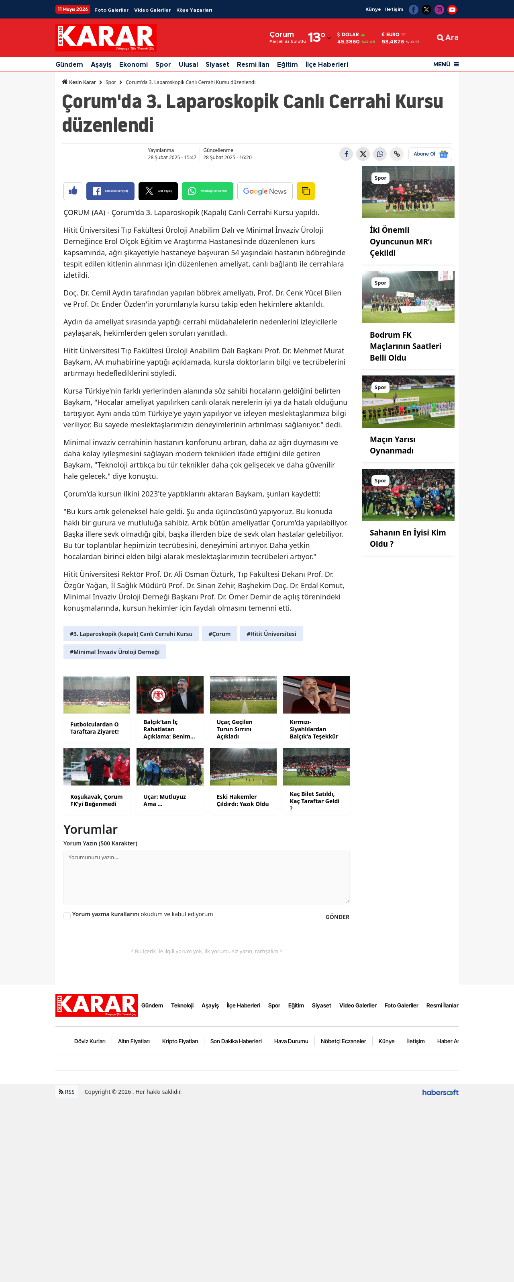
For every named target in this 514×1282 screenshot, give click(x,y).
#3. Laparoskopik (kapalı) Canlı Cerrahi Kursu (131, 816)
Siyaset (217, 65)
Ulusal (188, 65)
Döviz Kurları (90, 1223)
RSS (67, 1274)
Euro (391, 34)
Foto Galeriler (111, 10)
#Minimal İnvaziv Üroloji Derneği (115, 834)
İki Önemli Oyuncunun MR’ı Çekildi (401, 241)
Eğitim (287, 65)
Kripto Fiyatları (180, 1223)
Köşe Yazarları (194, 10)
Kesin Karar (79, 82)
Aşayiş (101, 65)
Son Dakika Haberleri (236, 1223)
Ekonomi (133, 65)
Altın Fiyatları (134, 1223)
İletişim (394, 9)
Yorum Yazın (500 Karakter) (100, 1026)
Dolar (348, 34)
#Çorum (219, 816)
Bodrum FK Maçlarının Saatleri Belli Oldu (405, 346)
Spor (163, 65)
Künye (373, 9)
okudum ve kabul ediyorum (142, 1096)
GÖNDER (337, 1099)
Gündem (69, 65)
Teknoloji (182, 1187)
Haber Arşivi (452, 1223)
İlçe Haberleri (327, 65)
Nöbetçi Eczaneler (343, 1223)
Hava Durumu (291, 1223)
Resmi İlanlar (442, 1187)
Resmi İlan (253, 65)
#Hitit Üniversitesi (271, 816)
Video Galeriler (152, 10)
